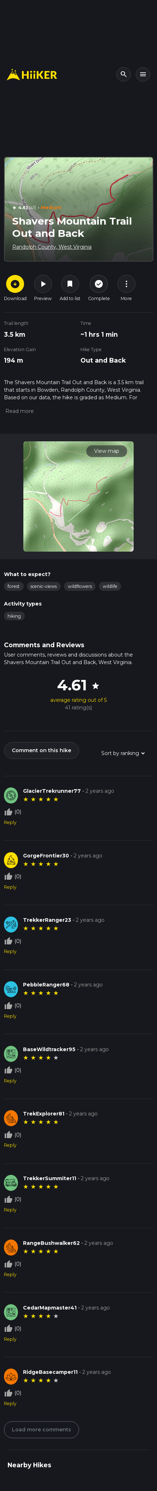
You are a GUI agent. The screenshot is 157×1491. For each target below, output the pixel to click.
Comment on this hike (41, 750)
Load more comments (41, 1429)
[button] (19, 411)
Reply (10, 822)
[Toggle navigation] (143, 74)
